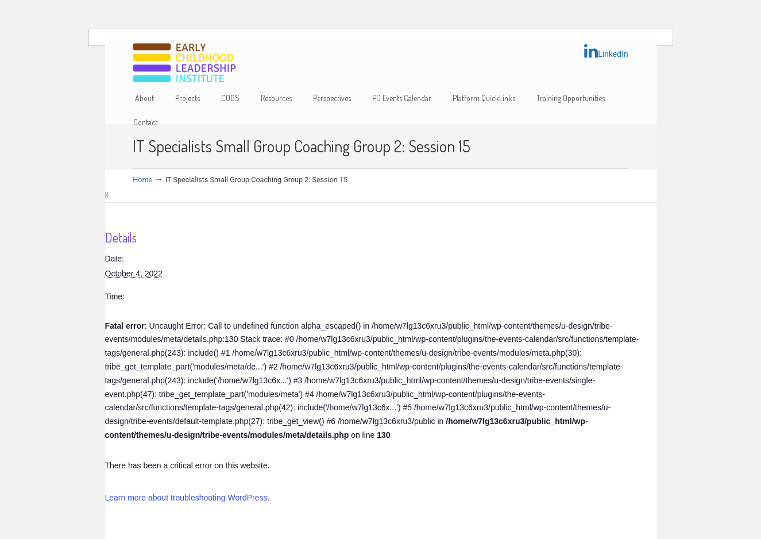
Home (142, 179)
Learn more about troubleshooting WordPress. (187, 497)
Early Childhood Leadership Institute (184, 63)
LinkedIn (606, 51)
